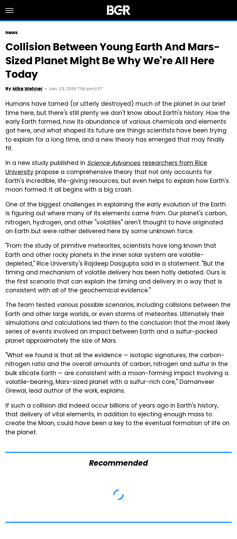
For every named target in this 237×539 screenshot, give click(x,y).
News (11, 32)
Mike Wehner (28, 89)
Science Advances (113, 163)
